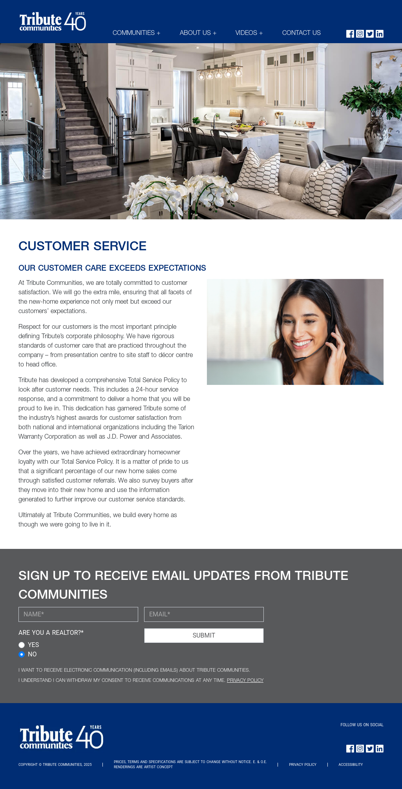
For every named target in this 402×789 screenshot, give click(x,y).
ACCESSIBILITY (350, 765)
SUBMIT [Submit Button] (204, 635)
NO (32, 654)
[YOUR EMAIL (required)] (204, 614)
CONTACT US (301, 34)
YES (33, 645)
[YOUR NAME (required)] (78, 614)
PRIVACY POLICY (245, 680)
